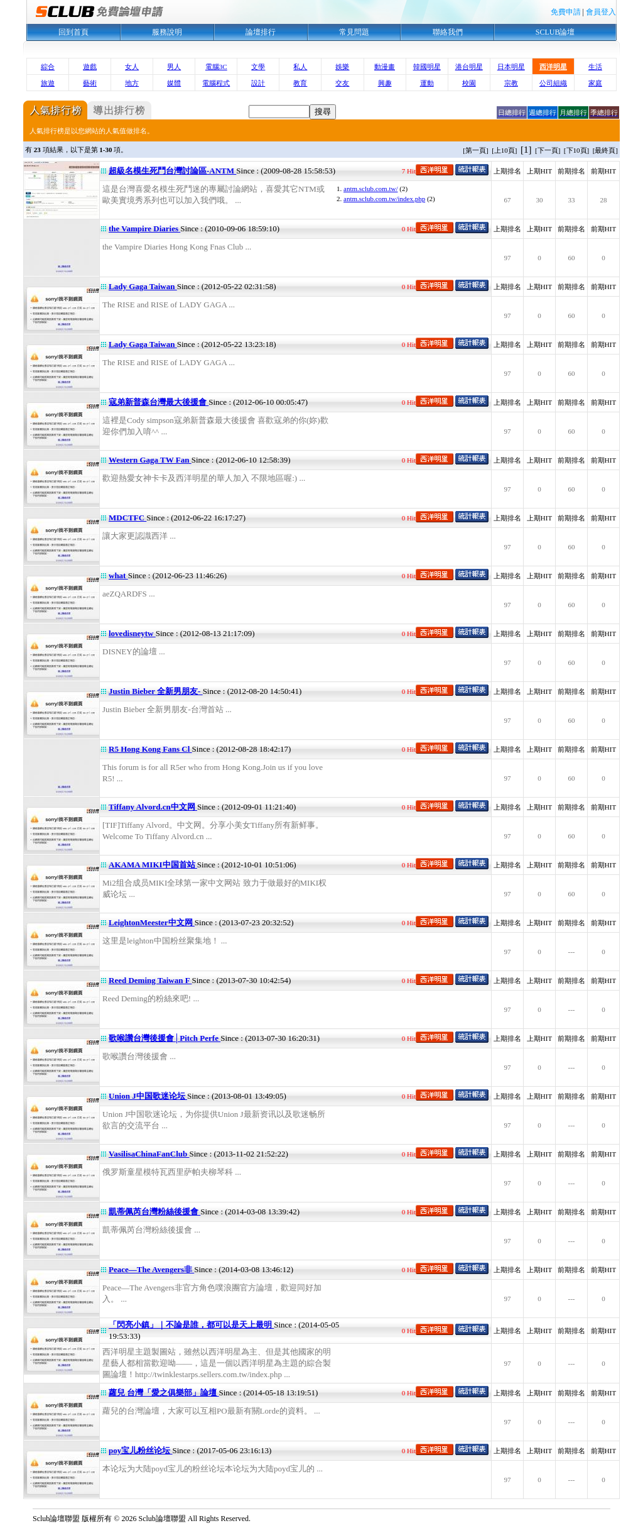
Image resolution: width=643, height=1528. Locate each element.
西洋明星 (553, 66)
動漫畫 (384, 66)
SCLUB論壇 (555, 32)
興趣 (385, 83)
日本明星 (511, 66)
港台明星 (469, 66)
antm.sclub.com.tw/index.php (384, 198)
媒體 (174, 83)
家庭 (595, 83)
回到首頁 (73, 32)
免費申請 (566, 12)
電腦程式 (216, 83)
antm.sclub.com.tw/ (370, 188)
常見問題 (354, 32)
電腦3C (216, 66)
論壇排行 (261, 32)
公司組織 (553, 83)
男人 (174, 66)
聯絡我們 (448, 32)
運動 (427, 83)
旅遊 (48, 83)
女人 (132, 66)
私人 (300, 66)
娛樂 (342, 66)
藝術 (90, 83)
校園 (469, 83)
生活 (595, 66)
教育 (300, 83)
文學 (258, 66)
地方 (132, 83)
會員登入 (601, 12)
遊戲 (90, 66)
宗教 (511, 83)
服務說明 (167, 32)
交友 (342, 83)
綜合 (48, 66)
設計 (258, 83)
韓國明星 (427, 66)
